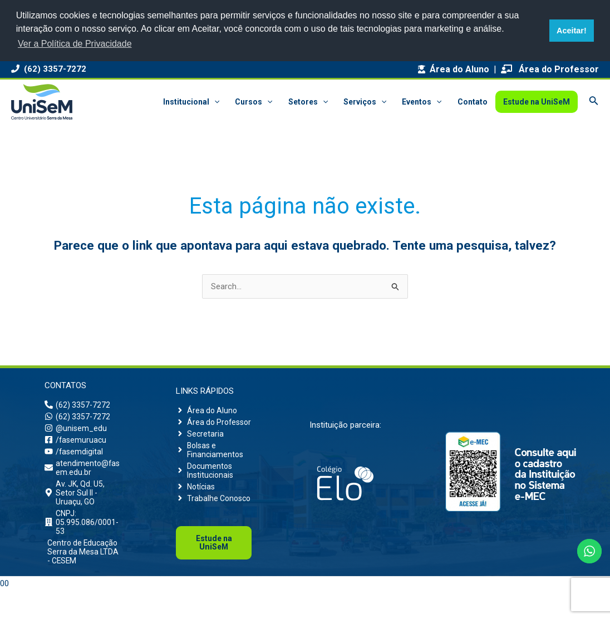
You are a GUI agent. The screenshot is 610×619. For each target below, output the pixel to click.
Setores (308, 102)
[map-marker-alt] (82, 502)
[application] (214, 102)
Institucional (191, 102)
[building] (82, 535)
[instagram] (77, 431)
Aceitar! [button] (572, 30)
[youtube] (74, 457)
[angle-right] (207, 410)
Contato (472, 101)
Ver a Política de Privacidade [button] (75, 43)
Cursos (253, 102)
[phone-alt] (78, 405)
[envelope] (82, 474)
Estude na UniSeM (536, 101)
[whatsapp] (78, 418)
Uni (213, 571)
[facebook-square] (76, 444)
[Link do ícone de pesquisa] (594, 101)
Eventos (421, 102)
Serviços (364, 102)
